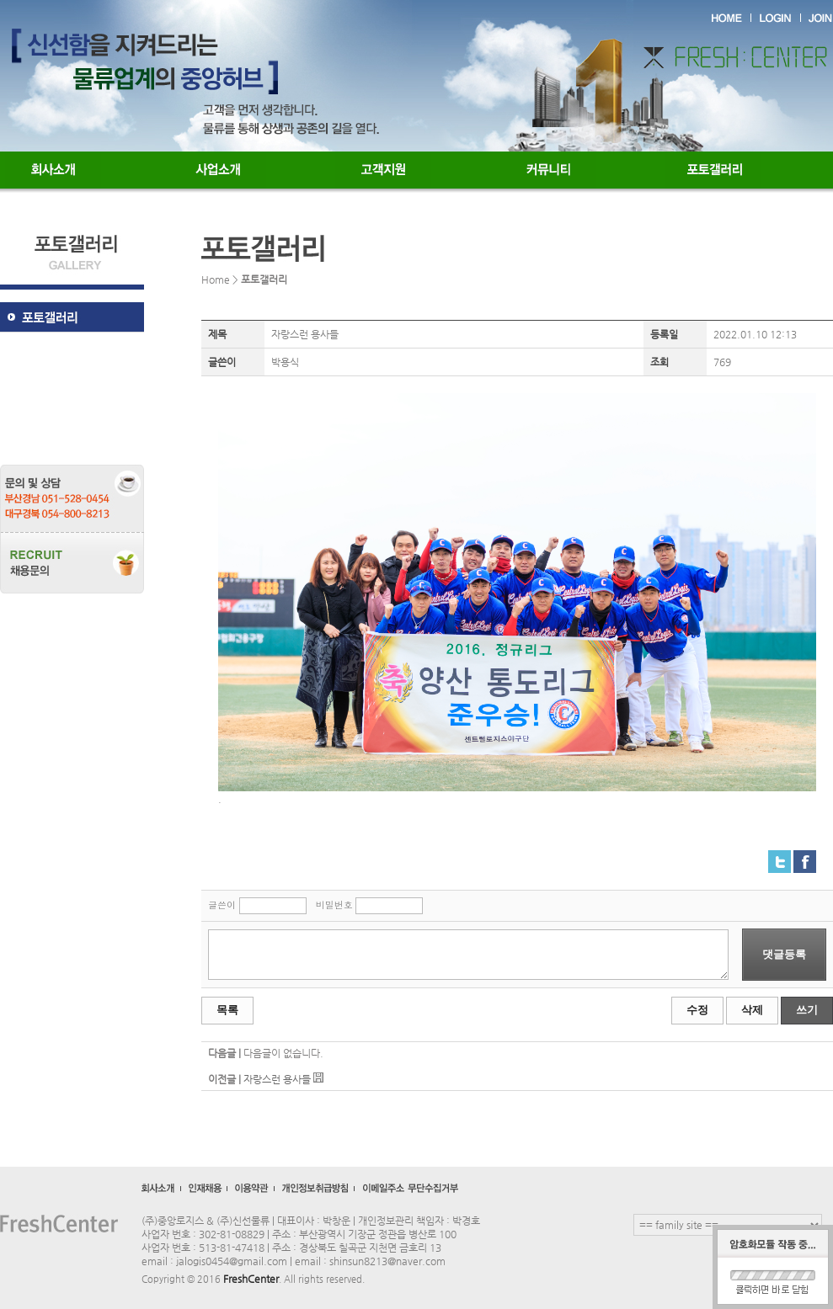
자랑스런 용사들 (277, 1079)
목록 (227, 1009)
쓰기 (807, 1009)
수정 (697, 1009)
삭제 (752, 1009)
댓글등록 (784, 954)
